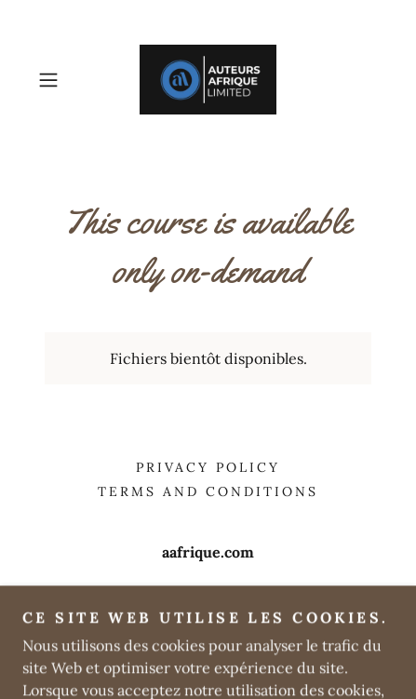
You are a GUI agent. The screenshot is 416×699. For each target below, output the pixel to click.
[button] (56, 80)
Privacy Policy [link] (208, 467)
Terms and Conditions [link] (208, 491)
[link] (208, 79)
